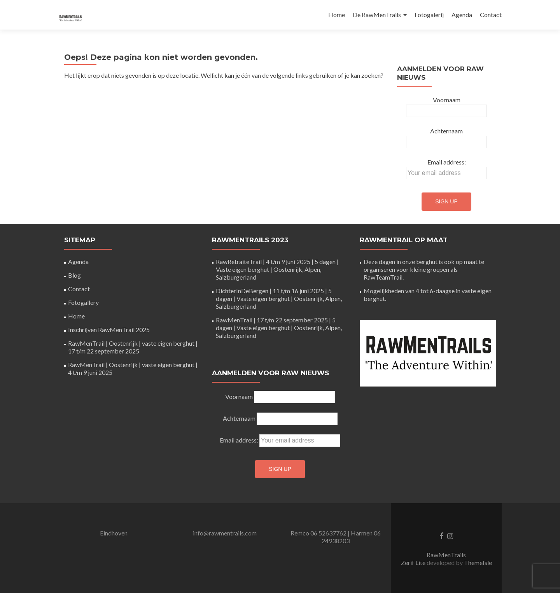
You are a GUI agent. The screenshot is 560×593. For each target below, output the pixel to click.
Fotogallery (83, 302)
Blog (74, 275)
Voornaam (446, 99)
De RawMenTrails (377, 14)
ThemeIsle (478, 562)
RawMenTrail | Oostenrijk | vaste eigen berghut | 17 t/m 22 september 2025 (133, 347)
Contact (491, 14)
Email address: (446, 162)
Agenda (462, 14)
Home (336, 14)
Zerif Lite (414, 562)
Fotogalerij (429, 14)
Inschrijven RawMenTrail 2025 (109, 329)
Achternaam (446, 131)
